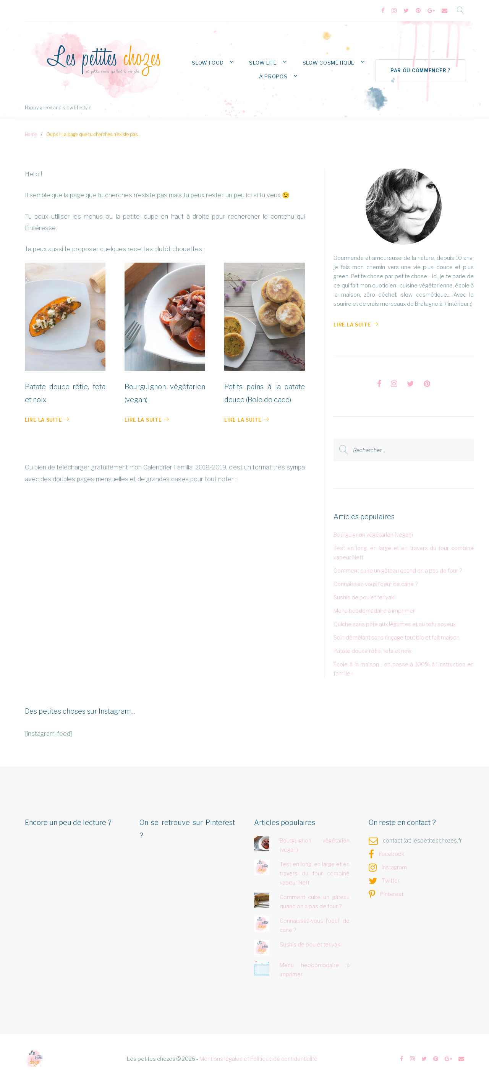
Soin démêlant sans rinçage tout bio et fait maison (397, 633)
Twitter (391, 876)
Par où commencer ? (419, 66)
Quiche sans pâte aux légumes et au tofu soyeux (395, 620)
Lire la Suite (356, 321)
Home (31, 130)
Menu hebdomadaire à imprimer (374, 607)
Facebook (392, 850)
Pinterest (391, 890)
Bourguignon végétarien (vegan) (373, 531)
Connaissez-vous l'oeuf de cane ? (376, 580)
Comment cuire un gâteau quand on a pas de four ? (398, 566)
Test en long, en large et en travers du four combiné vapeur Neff (315, 869)
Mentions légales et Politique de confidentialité (258, 1055)
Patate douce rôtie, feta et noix (372, 647)
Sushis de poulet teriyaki (364, 593)
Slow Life (267, 59)
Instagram (394, 863)
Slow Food (219, 59)
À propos (276, 72)
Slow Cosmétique (323, 59)
